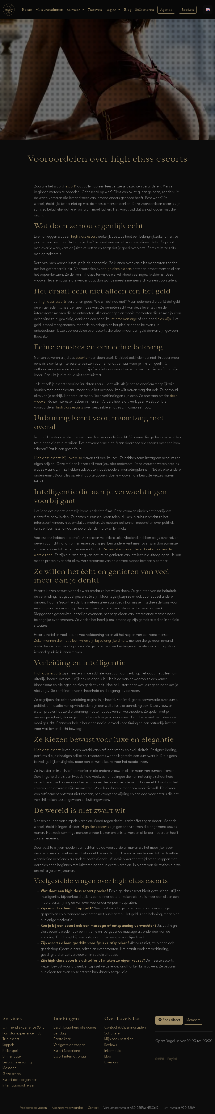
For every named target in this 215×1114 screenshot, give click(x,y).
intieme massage (123, 319)
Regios (113, 10)
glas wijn (164, 319)
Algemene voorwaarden (67, 1108)
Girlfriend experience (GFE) (24, 1027)
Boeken (187, 9)
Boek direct (169, 1020)
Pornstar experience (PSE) (23, 1033)
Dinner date (12, 1056)
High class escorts (48, 673)
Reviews (110, 1045)
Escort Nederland (67, 1051)
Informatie (112, 1051)
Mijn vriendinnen (49, 9)
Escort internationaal (70, 1056)
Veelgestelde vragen (69, 1045)
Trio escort (11, 1039)
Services (75, 10)
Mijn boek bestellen (118, 1039)
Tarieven (95, 9)
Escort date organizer (20, 1080)
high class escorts (118, 269)
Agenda (166, 9)
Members (193, 1020)
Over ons (111, 1062)
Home (27, 9)
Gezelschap (12, 1074)
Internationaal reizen (19, 1085)
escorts (81, 358)
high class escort (84, 236)
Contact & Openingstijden (125, 1027)
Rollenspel (10, 1051)
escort (70, 186)
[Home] (9, 9)
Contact (93, 1108)
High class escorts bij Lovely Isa (58, 458)
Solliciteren (144, 9)
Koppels (8, 1045)
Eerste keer (62, 1039)
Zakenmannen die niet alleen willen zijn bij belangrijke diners (80, 641)
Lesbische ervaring (17, 1062)
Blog (127, 9)
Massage (9, 1068)
